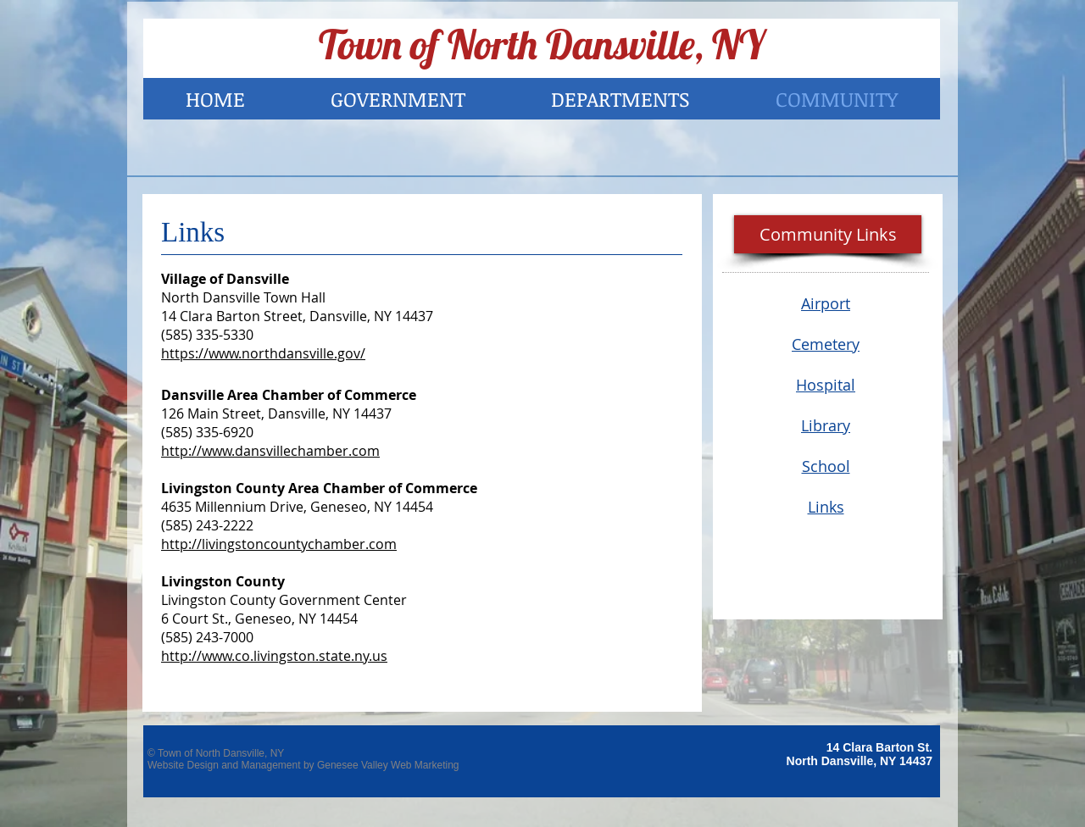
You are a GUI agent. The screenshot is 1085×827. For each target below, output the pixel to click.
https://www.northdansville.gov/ (263, 353)
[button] (827, 234)
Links (826, 507)
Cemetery (826, 344)
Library (825, 425)
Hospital (825, 385)
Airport (825, 303)
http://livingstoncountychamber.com (279, 544)
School (826, 466)
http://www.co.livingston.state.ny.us (274, 656)
